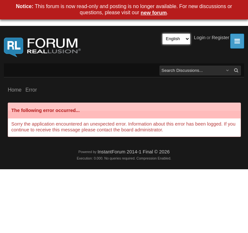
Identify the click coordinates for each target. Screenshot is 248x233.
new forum (154, 13)
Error (31, 90)
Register (220, 37)
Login (200, 37)
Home (15, 90)
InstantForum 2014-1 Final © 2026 (134, 151)
